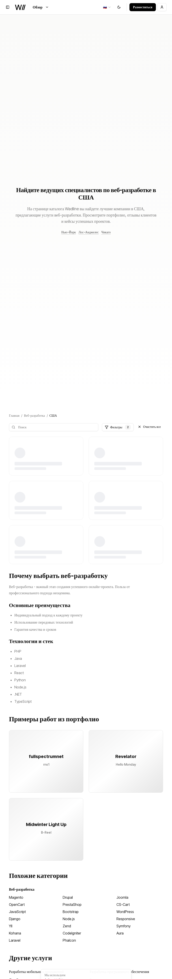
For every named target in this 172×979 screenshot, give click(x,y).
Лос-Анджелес (89, 232)
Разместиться (142, 7)
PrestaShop (72, 904)
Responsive (125, 919)
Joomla (122, 897)
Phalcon (69, 940)
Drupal (68, 897)
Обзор (41, 7)
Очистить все (149, 427)
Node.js (69, 919)
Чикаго (106, 232)
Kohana (15, 933)
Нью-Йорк (68, 232)
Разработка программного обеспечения (119, 971)
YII (10, 926)
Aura (120, 933)
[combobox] (107, 7)
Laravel (14, 940)
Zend (67, 926)
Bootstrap (71, 911)
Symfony (123, 926)
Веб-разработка (34, 415)
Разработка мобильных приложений (36, 971)
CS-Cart (123, 904)
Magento (16, 897)
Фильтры (118, 427)
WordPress (125, 911)
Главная (14, 415)
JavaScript (17, 911)
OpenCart (17, 904)
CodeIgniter (72, 933)
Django (14, 919)
